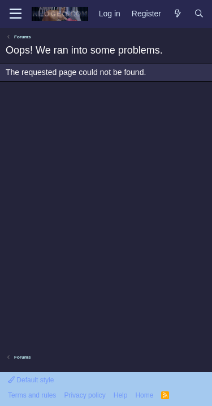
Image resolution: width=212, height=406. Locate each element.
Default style (31, 380)
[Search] (199, 14)
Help (121, 395)
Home (144, 395)
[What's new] (177, 14)
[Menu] (15, 14)
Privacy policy (84, 395)
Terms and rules (32, 395)
